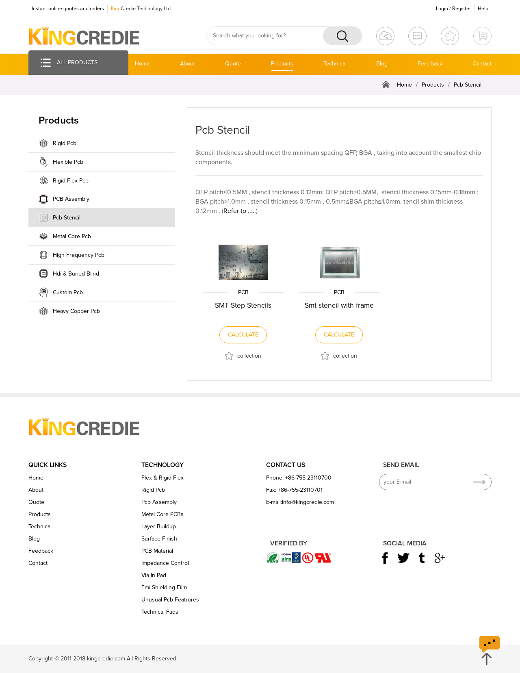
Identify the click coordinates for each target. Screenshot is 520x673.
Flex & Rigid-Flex (162, 477)
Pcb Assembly (159, 502)
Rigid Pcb (64, 143)
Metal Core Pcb (72, 236)
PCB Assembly (71, 198)
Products (282, 63)
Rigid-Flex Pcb (71, 180)
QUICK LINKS (47, 465)
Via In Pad (153, 575)
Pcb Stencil (467, 84)
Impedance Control (165, 563)
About (187, 63)
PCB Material (157, 550)
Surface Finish (159, 538)
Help (483, 8)
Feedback (430, 63)
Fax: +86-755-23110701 (294, 489)
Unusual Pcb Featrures (170, 599)
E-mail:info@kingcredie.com (300, 502)
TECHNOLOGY (162, 465)
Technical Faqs (159, 611)
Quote (233, 63)
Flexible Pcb (68, 161)
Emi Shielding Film (164, 587)
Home (142, 63)
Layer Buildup (158, 526)
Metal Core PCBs (162, 514)
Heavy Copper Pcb (76, 311)
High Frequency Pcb (78, 255)
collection (249, 355)
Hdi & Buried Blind (76, 273)
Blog (382, 63)
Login (442, 8)
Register (462, 8)
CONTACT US (285, 465)
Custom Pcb (68, 292)
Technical (335, 63)
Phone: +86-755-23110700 (299, 477)
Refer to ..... (239, 211)
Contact (482, 63)
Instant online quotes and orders (67, 8)
